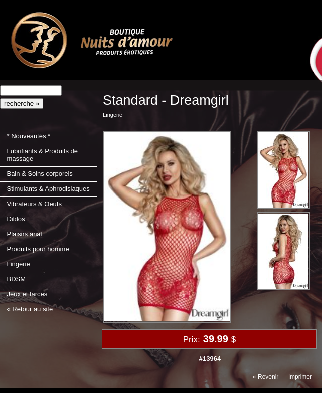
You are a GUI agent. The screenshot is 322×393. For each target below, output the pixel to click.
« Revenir (265, 376)
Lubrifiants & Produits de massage (42, 154)
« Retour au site (30, 309)
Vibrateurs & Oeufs (34, 204)
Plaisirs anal (24, 234)
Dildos (16, 219)
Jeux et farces (27, 294)
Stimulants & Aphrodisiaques (48, 188)
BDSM (16, 279)
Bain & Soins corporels (39, 173)
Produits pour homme (38, 249)
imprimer (300, 376)
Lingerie (18, 264)
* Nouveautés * (28, 136)
